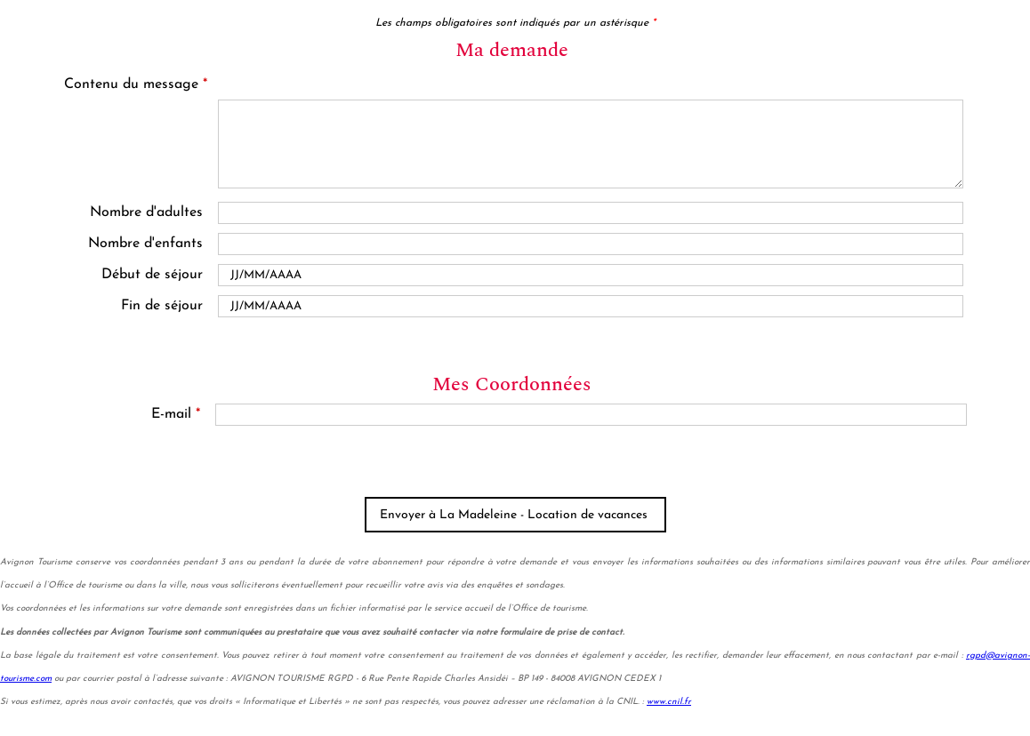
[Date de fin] (590, 306)
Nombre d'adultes (146, 212)
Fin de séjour (162, 306)
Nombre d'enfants (145, 243)
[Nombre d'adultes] (590, 213)
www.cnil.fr (669, 702)
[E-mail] (591, 415)
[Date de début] (590, 275)
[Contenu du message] (591, 144)
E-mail (175, 414)
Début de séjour (152, 275)
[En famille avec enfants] (590, 244)
